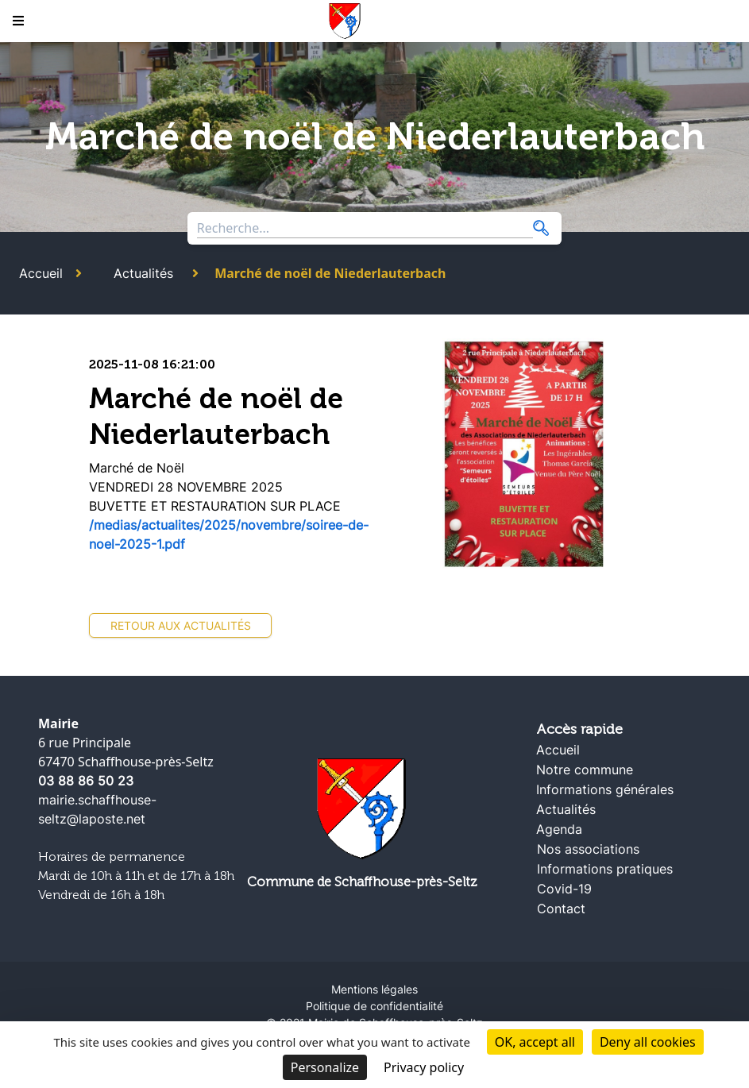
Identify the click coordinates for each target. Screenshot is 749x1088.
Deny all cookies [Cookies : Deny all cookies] (648, 1042)
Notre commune (584, 769)
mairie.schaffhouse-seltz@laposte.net (97, 809)
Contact (561, 908)
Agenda (559, 829)
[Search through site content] (365, 228)
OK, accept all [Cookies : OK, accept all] (535, 1042)
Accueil (41, 273)
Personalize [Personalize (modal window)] (325, 1067)
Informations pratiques (605, 869)
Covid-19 (564, 889)
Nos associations (588, 849)
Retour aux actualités (180, 625)
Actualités (143, 273)
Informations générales (605, 789)
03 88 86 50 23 (85, 781)
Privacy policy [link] (424, 1067)
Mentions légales (374, 989)
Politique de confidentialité (374, 1006)
